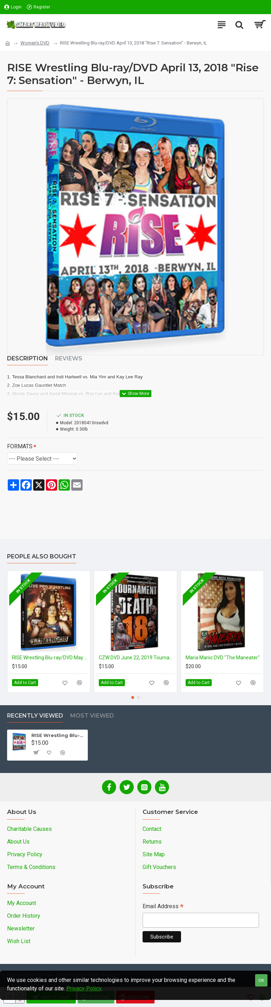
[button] (132, 697)
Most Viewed (92, 715)
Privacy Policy (84, 988)
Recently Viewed (35, 715)
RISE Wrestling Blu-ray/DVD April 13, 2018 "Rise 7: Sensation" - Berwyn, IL (58, 735)
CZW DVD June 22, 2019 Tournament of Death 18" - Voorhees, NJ (137, 657)
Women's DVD (34, 43)
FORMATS (19, 446)
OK (261, 980)
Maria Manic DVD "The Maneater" (223, 657)
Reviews (68, 358)
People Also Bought (41, 556)
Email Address (163, 907)
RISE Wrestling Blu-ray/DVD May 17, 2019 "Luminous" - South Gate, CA (50, 657)
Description (27, 358)
